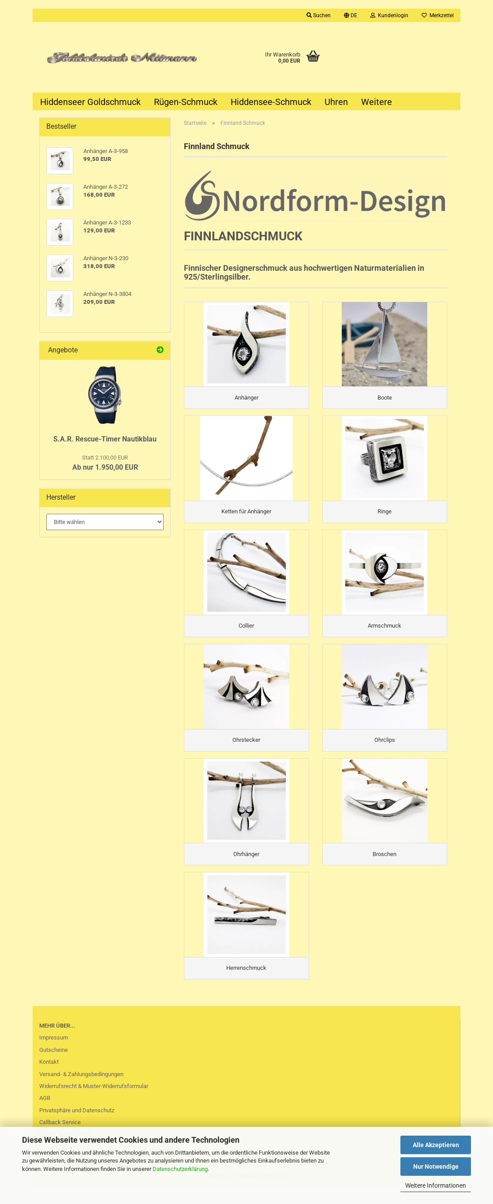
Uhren (336, 102)
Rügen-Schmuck (185, 102)
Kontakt (49, 1078)
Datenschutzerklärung (180, 1169)
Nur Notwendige (436, 1166)
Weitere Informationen (435, 1185)
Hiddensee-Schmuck (271, 102)
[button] (350, 15)
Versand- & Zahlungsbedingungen (81, 1090)
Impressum (53, 1054)
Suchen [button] (318, 15)
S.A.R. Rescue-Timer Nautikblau (105, 439)
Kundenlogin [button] (389, 15)
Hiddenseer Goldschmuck (90, 102)
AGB (44, 1114)
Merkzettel (438, 15)
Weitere (376, 102)
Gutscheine (53, 1066)
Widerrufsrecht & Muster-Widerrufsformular (93, 1102)
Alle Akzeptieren (436, 1144)
